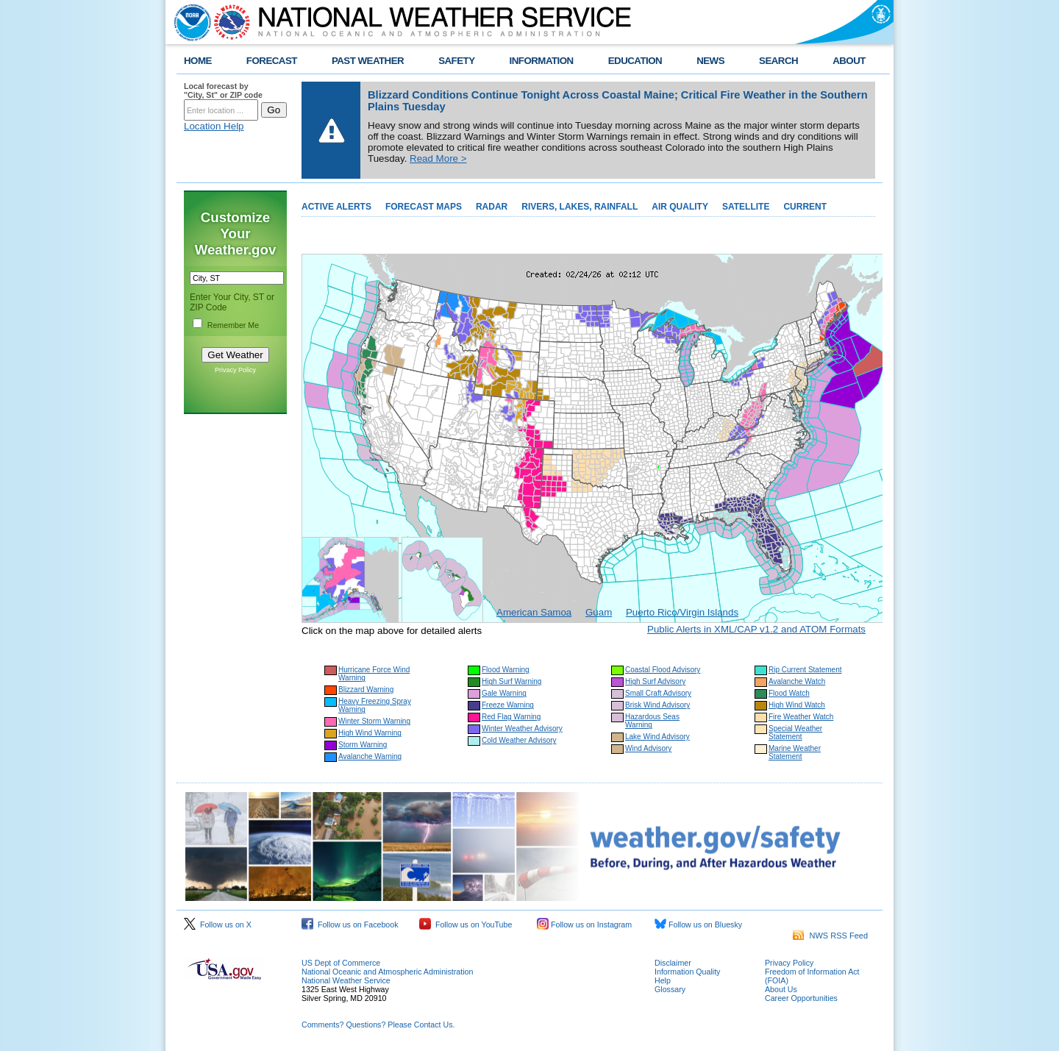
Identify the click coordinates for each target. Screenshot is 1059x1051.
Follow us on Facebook (350, 924)
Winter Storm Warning (374, 721)
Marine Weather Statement (795, 752)
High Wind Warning (370, 733)
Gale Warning (504, 693)
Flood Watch (789, 693)
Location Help (214, 126)
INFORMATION (542, 60)
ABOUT (849, 60)
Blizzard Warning (365, 689)
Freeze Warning (508, 705)
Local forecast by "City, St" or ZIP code (223, 90)
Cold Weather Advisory (519, 740)
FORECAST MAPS (423, 207)
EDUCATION (635, 60)
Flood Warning (506, 670)
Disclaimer (673, 962)
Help (663, 980)
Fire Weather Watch (801, 717)
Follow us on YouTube (465, 924)
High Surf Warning (511, 681)
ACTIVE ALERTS (336, 207)
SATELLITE (745, 207)
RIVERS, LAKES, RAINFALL (579, 207)
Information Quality (687, 971)
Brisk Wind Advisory (657, 705)
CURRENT (805, 207)
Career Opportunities (801, 998)
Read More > (438, 158)
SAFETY (456, 60)
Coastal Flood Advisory (662, 670)
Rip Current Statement (805, 670)
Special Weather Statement (795, 732)
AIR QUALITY (680, 207)
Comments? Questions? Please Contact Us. (378, 1024)
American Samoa (533, 612)
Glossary (670, 989)
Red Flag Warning (511, 717)
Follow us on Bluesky (698, 924)
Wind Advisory (648, 748)
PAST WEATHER (368, 60)
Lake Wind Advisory (657, 737)
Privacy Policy (235, 370)
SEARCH (778, 60)
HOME (198, 60)
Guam (598, 612)
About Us (781, 989)
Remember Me (233, 325)
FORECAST (271, 60)
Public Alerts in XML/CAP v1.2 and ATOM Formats (756, 629)
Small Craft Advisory (658, 693)
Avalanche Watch (797, 681)
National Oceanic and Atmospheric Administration (387, 971)
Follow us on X (218, 924)
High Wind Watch (797, 705)
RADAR (491, 207)
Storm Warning (362, 745)
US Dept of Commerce (341, 962)
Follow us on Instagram (584, 924)
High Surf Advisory (655, 681)
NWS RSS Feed (830, 935)
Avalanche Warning (370, 756)
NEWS (710, 60)
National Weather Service (346, 980)
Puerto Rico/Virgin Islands (682, 612)
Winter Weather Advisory (522, 728)
